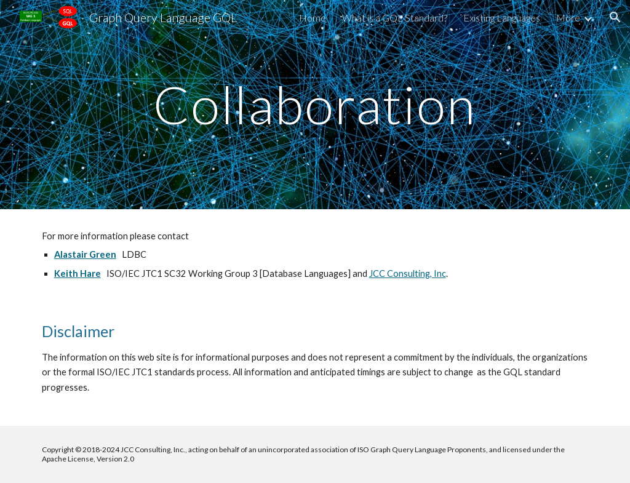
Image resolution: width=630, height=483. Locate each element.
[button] (615, 17)
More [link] (568, 17)
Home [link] (312, 17)
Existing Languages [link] (501, 17)
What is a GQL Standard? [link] (394, 17)
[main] (315, 104)
